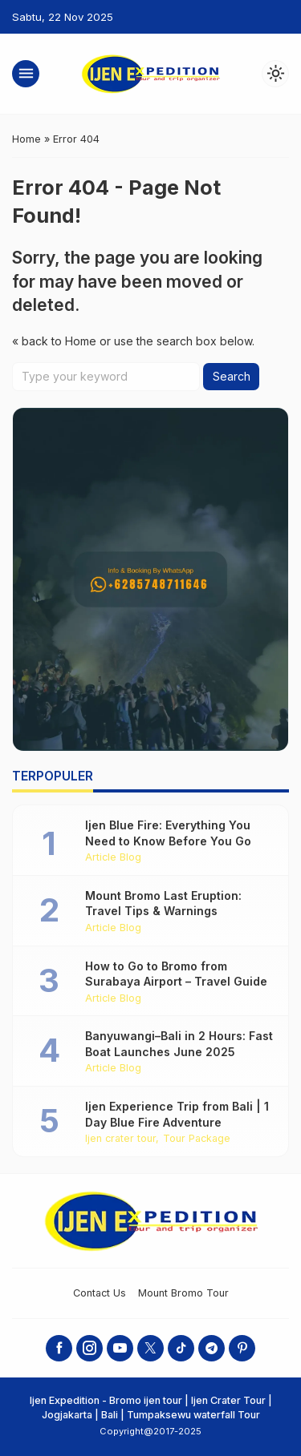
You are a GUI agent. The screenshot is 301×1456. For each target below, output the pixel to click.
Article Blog (113, 858)
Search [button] (231, 376)
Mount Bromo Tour (183, 1293)
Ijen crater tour (120, 1139)
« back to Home (54, 341)
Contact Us (99, 1293)
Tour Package (196, 1139)
